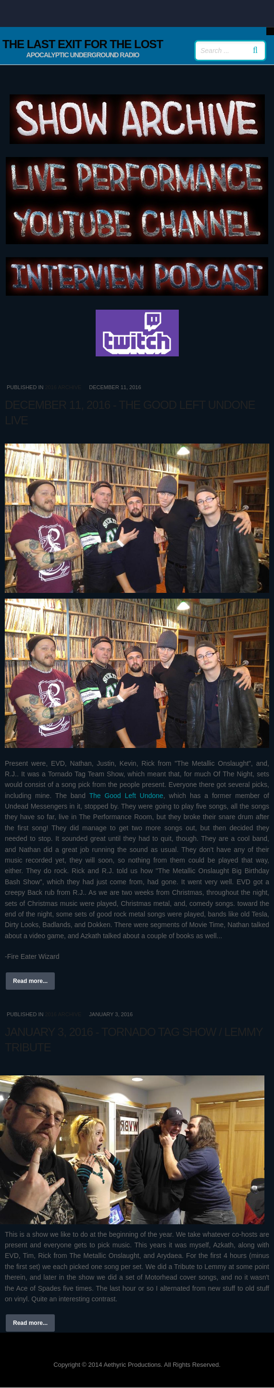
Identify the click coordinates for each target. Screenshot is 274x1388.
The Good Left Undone (126, 795)
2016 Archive (63, 387)
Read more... (30, 981)
